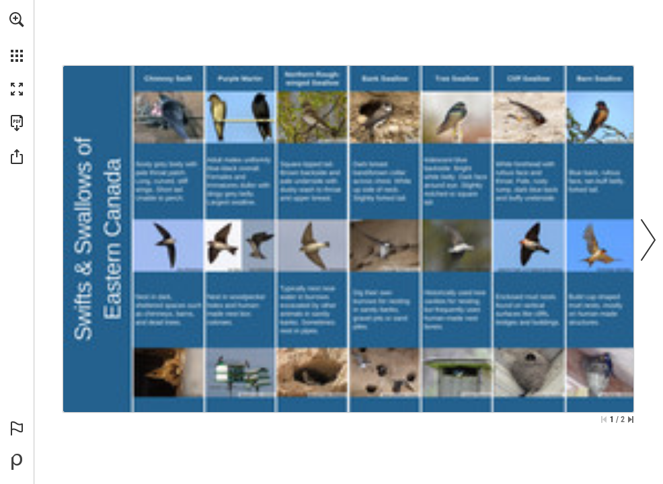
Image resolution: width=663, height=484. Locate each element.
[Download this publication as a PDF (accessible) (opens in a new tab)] (17, 123)
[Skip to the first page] (604, 419)
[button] (17, 19)
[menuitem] (17, 37)
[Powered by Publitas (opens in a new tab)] (17, 462)
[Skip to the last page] (630, 419)
